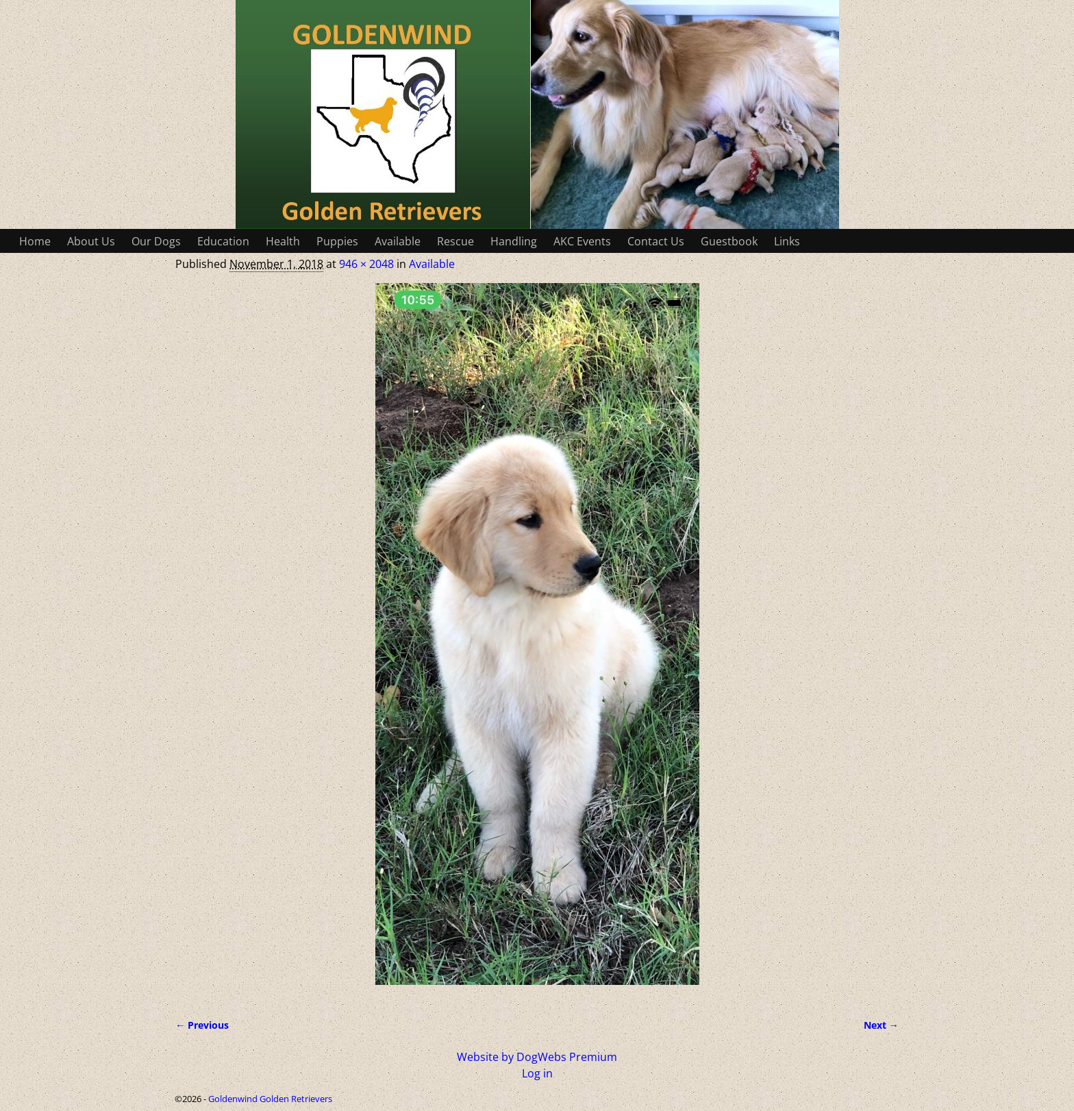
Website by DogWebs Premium (537, 1056)
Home (35, 241)
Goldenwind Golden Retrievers (270, 1098)
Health (283, 241)
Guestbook (729, 241)
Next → (881, 1024)
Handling (513, 241)
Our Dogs (156, 241)
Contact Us (655, 241)
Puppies (337, 241)
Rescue (455, 241)
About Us (91, 241)
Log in (537, 1073)
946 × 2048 (366, 263)
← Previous (202, 1024)
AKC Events (582, 241)
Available (398, 241)
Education (223, 241)
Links (787, 241)
